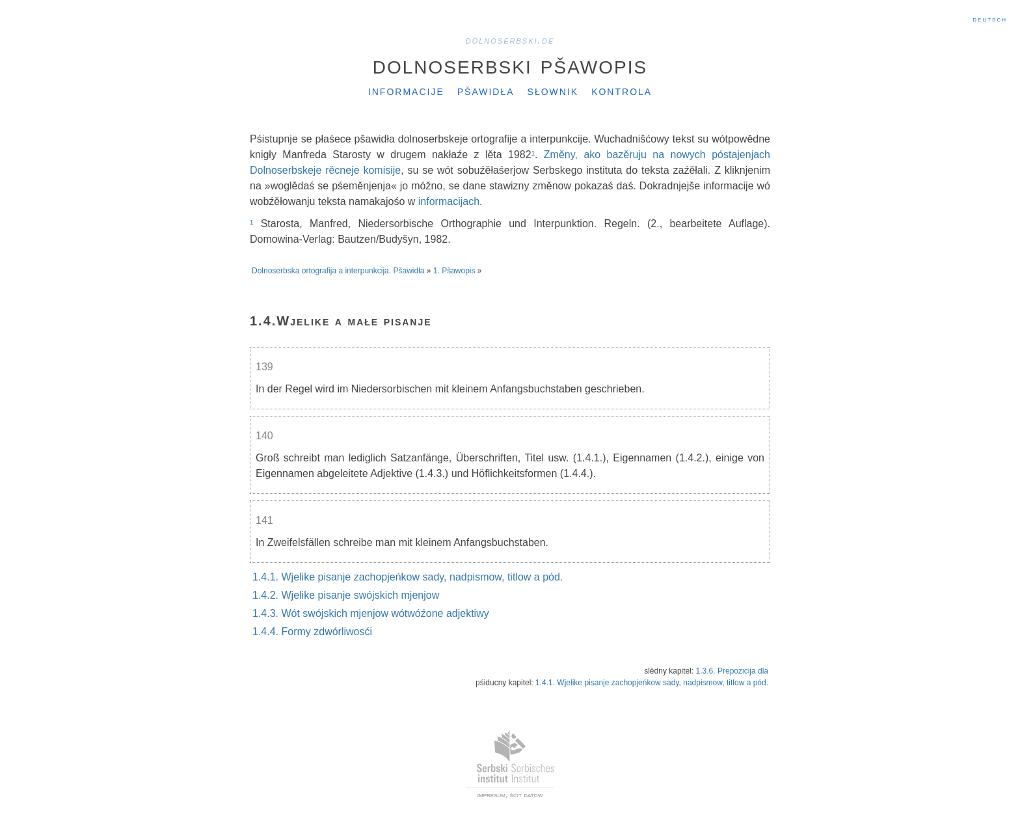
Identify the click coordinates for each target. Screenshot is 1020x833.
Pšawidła (486, 90)
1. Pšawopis (454, 270)
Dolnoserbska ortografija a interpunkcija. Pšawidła (338, 270)
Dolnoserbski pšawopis (510, 64)
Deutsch (990, 18)
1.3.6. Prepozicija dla (732, 671)
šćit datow (526, 794)
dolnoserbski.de (510, 40)
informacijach (448, 201)
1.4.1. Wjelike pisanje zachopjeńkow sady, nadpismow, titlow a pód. (407, 576)
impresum (491, 794)
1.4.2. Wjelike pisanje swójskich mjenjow (345, 595)
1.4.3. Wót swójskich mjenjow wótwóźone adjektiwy (370, 613)
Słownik (553, 90)
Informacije (406, 90)
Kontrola (621, 90)
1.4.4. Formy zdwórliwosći (312, 631)
